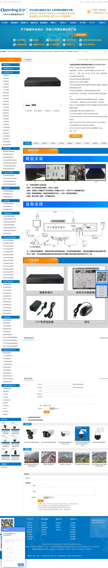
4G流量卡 (5, 397)
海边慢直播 (6, 87)
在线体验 (73, 537)
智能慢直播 (6, 317)
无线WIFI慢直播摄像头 (9, 175)
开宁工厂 (92, 23)
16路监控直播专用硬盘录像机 (35, 421)
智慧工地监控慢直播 (8, 266)
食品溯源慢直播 (7, 287)
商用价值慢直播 (8, 281)
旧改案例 (44, 526)
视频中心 (53, 23)
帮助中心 (63, 23)
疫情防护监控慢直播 (8, 277)
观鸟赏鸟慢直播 (7, 313)
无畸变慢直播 (6, 141)
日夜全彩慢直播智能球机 (9, 166)
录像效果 (73, 528)
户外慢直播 (6, 84)
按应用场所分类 (8, 72)
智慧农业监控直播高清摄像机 (31, 443)
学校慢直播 (6, 110)
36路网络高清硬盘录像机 (34, 418)
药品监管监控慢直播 (8, 272)
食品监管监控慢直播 (8, 254)
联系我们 (99, 2)
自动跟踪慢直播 (7, 326)
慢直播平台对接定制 (8, 378)
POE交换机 (6, 405)
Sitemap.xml (78, 547)
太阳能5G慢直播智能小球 (9, 219)
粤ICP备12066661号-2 (38, 552)
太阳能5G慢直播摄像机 (9, 216)
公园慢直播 (6, 81)
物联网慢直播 (6, 323)
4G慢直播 (6, 200)
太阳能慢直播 (7, 213)
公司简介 (29, 526)
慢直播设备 (14, 23)
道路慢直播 (6, 130)
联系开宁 (102, 23)
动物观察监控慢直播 (8, 269)
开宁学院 (83, 23)
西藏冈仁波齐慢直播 (65, 466)
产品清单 (86, 143)
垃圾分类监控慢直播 (8, 257)
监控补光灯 (6, 411)
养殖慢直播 (6, 98)
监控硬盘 (5, 403)
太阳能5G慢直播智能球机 (9, 222)
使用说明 (78, 143)
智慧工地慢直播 (7, 290)
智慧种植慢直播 (7, 293)
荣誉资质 (29, 535)
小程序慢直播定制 (7, 361)
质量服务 (70, 143)
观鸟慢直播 (6, 139)
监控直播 (62, 51)
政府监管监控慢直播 (9, 237)
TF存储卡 (5, 394)
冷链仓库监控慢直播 (8, 275)
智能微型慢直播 (7, 328)
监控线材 (5, 414)
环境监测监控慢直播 (8, 243)
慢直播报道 (44, 530)
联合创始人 (30, 539)
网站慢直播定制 (7, 353)
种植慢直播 (6, 101)
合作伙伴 (29, 537)
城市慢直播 (37, 51)
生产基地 (29, 530)
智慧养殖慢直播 (7, 296)
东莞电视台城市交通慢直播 (82, 466)
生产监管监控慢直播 (8, 249)
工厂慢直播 (6, 90)
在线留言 (93, 2)
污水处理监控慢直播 (8, 251)
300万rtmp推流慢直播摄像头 (10, 340)
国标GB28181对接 (8, 376)
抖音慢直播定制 (7, 367)
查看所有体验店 (104, 338)
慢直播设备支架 (7, 388)
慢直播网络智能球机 (8, 157)
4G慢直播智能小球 (8, 206)
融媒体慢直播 (29, 51)
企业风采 (29, 532)
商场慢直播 (6, 113)
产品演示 (73, 532)
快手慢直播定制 (7, 370)
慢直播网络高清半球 (8, 154)
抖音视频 (73, 542)
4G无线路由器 (6, 400)
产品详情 (27, 143)
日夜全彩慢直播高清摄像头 (10, 160)
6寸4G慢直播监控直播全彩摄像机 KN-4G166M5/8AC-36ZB (82, 445)
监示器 (4, 408)
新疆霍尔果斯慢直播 (48, 466)
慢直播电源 (6, 391)
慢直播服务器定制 (7, 381)
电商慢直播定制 (7, 373)
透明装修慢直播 (7, 301)
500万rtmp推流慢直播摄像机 (10, 343)
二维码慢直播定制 (7, 364)
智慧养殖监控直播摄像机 (99, 443)
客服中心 (58, 528)
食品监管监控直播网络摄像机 (48, 443)
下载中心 (81, 2)
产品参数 (53, 143)
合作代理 (44, 537)
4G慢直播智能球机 (8, 209)
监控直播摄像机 (69, 51)
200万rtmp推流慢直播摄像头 (10, 337)
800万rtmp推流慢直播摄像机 (10, 346)
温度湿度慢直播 (7, 320)
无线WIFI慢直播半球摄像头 (10, 178)
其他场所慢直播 (7, 144)
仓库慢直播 (6, 118)
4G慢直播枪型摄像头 (8, 203)
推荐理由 (44, 143)
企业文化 (29, 528)
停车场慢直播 (6, 136)
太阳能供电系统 (7, 233)
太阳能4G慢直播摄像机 (9, 224)
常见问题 (58, 526)
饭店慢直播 (6, 95)
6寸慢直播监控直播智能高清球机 (15, 433)
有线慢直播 (6, 148)
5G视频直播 (56, 51)
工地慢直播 (6, 107)
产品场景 (36, 143)
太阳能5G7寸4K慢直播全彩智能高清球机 (6, 459)
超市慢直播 (6, 124)
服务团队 (44, 532)
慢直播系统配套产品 (9, 385)
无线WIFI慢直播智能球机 (9, 184)
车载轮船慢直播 (7, 310)
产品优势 (61, 143)
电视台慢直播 (21, 51)
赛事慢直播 (6, 92)
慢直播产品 (24, 23)
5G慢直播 (49, 51)
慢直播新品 (6, 64)
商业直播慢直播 (7, 304)
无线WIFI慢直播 (8, 172)
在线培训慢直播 (7, 307)
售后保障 (103, 143)
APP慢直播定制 (7, 358)
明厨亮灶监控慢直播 (8, 240)
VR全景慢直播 (6, 331)
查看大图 (29, 110)
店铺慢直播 (6, 116)
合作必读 (73, 23)
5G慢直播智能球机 (8, 196)
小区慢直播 (6, 121)
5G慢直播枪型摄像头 (8, 191)
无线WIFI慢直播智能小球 (9, 181)
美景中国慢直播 (7, 284)
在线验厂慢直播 (7, 299)
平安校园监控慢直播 (8, 263)
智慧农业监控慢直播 (8, 260)
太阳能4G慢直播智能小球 (9, 227)
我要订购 (48, 110)
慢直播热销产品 (8, 68)
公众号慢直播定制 (7, 355)
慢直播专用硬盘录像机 (9, 168)
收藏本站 (87, 2)
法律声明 (29, 542)
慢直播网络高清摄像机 (9, 151)
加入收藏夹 (39, 110)
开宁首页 (5, 23)
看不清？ (56, 410)
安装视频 (73, 535)
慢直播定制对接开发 (9, 350)
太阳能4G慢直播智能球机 (9, 230)
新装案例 (44, 528)
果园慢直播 (6, 104)
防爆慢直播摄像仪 (7, 334)
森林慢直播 (6, 133)
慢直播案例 (43, 23)
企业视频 (73, 526)
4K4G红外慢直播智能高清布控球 (15, 459)
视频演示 (95, 143)
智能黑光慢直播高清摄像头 (10, 163)
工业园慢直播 (6, 127)
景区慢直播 (43, 51)
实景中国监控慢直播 (8, 246)
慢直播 (9, 51)
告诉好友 (57, 110)
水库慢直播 (6, 78)
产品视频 (73, 530)
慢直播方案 (34, 23)
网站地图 (105, 2)
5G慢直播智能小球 (8, 194)
